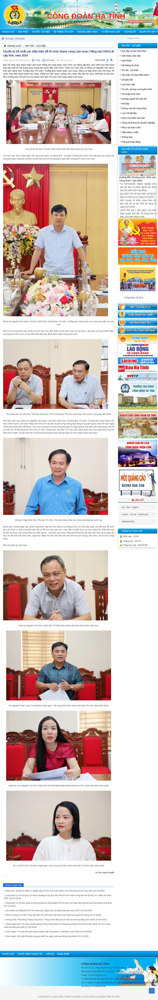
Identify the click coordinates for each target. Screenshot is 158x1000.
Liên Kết (137, 500)
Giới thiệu (126, 60)
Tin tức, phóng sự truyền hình (136, 89)
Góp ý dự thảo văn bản (133, 118)
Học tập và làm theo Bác (133, 51)
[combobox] (137, 507)
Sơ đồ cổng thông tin (30, 954)
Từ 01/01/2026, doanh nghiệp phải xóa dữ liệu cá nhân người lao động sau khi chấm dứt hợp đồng (138, 187)
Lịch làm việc (128, 84)
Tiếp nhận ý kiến (129, 132)
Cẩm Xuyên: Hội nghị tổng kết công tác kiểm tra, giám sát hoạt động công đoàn (47, 936)
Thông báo (127, 137)
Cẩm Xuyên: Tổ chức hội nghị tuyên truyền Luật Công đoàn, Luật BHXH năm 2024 (49, 931)
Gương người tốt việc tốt (134, 99)
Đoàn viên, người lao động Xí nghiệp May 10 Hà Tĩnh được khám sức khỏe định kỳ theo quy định (55, 891)
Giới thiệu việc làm (131, 56)
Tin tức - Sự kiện (129, 70)
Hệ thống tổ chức (130, 65)
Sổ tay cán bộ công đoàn (134, 108)
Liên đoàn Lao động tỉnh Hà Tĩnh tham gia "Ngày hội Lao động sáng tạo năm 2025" (49, 910)
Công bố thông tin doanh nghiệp (138, 123)
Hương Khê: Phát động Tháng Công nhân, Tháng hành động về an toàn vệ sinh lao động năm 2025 (56, 919)
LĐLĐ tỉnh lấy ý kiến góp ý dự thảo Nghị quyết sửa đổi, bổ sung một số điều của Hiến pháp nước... (138, 213)
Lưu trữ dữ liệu (129, 113)
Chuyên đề (127, 79)
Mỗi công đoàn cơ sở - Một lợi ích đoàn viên (83, 38)
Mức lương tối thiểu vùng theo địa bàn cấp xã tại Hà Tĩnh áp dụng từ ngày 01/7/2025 (138, 203)
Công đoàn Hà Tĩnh (133, 297)
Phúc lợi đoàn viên (131, 127)
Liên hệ (50, 954)
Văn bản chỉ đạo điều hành (135, 75)
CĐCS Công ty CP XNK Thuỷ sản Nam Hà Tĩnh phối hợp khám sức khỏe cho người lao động (53, 915)
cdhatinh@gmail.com (96, 975)
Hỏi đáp (125, 103)
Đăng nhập (63, 954)
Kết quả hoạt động (130, 142)
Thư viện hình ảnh (130, 94)
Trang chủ (14, 46)
